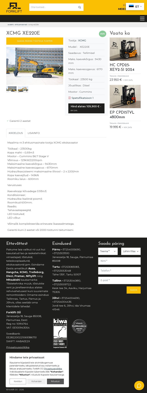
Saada (133, 290)
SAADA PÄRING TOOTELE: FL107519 (34, 41)
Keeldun (18, 381)
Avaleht (10, 25)
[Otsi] (79, 7)
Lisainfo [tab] (34, 132)
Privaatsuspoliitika (17, 347)
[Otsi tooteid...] (52, 7)
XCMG (82, 40)
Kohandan (36, 381)
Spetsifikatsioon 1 (80, 97)
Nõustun (55, 381)
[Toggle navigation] (142, 18)
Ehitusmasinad (21, 25)
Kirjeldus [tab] (16, 132)
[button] (60, 66)
